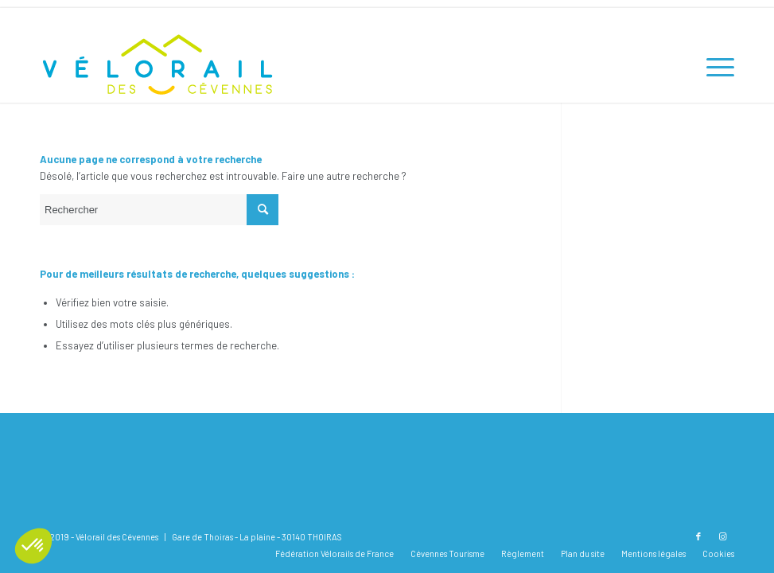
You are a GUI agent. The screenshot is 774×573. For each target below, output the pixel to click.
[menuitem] (712, 67)
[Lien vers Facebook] (698, 536)
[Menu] (712, 67)
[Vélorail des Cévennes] (159, 67)
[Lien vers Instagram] (722, 536)
